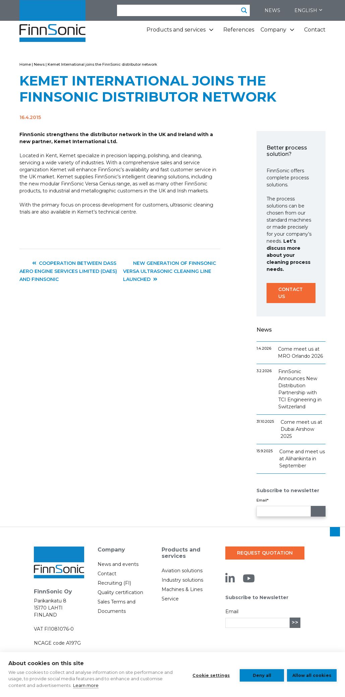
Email (231, 611)
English (308, 10)
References (238, 29)
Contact (315, 29)
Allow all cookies (311, 674)
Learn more (109, 685)
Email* (262, 500)
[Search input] (178, 10)
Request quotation (265, 553)
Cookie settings (209, 674)
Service (170, 599)
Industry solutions (182, 580)
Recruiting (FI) (114, 583)
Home (25, 64)
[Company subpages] (292, 32)
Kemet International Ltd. (85, 141)
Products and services (176, 29)
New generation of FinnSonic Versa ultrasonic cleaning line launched (169, 271)
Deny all (260, 674)
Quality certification (120, 592)
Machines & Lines (182, 589)
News (272, 10)
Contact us (290, 292)
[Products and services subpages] (211, 32)
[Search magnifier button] (244, 10)
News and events (118, 564)
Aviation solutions (182, 571)
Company (273, 29)
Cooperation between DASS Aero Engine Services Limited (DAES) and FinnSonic (68, 271)
